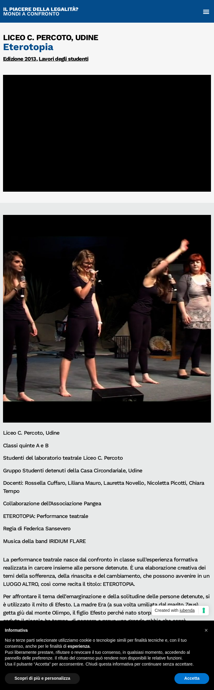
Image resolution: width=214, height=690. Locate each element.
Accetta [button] (191, 678)
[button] (206, 11)
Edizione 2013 (19, 59)
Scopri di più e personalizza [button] (42, 678)
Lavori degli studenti (63, 59)
